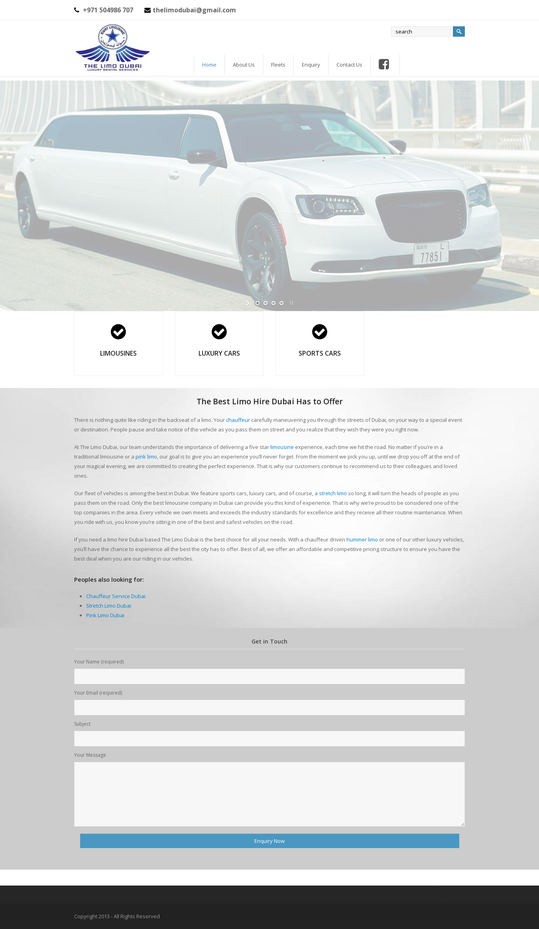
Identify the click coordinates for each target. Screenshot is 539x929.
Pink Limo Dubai (105, 615)
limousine (282, 447)
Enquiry (311, 64)
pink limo (146, 456)
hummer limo (362, 539)
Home (209, 64)
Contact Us (349, 64)
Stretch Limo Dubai (108, 605)
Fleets (278, 64)
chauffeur (238, 419)
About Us (244, 64)
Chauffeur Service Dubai (116, 596)
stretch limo (333, 493)
